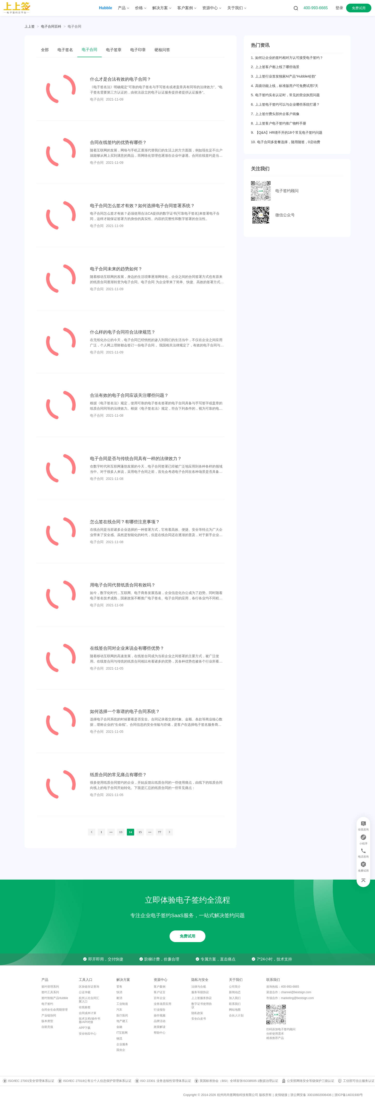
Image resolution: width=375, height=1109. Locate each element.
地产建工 (122, 1021)
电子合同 (74, 26)
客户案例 (159, 986)
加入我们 (235, 998)
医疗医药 (122, 1015)
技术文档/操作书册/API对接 (89, 1020)
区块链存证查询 (89, 986)
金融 (119, 1027)
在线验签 (84, 1007)
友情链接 (281, 1095)
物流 (119, 1038)
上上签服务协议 (201, 998)
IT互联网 (122, 1032)
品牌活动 (159, 1021)
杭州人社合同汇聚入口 (89, 999)
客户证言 (159, 992)
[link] (51, 26)
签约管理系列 (50, 986)
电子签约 (47, 1004)
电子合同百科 (51, 26)
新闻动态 (235, 992)
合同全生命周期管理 (54, 1009)
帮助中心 (159, 1032)
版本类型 (47, 1021)
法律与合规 (198, 986)
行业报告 (159, 1009)
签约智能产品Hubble (54, 998)
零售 (119, 986)
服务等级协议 (200, 992)
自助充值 (47, 1027)
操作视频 (159, 1015)
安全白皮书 (198, 1018)
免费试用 (359, 8)
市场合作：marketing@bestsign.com (290, 998)
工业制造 (122, 1004)
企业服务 (122, 1044)
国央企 (120, 1050)
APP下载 (84, 1028)
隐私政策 (197, 1013)
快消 (119, 992)
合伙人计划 (236, 1015)
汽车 (119, 1009)
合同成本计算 (87, 1013)
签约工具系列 (50, 992)
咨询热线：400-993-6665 (282, 986)
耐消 (119, 998)
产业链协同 (48, 1015)
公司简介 (235, 986)
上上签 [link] (29, 26)
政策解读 (159, 1027)
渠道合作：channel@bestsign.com (288, 992)
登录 (339, 8)
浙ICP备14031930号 (348, 1095)
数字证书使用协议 (201, 1005)
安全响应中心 (87, 1033)
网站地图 (235, 1009)
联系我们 (235, 1004)
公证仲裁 (84, 992)
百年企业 (159, 998)
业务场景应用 (162, 1004)
